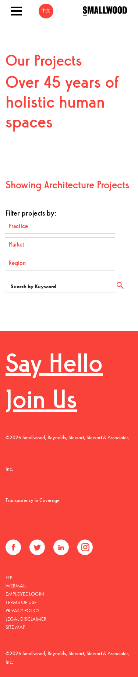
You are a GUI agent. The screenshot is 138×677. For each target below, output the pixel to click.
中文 (46, 11)
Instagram (85, 547)
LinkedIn (61, 547)
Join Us (41, 401)
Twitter (37, 547)
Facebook (13, 547)
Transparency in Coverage (33, 500)
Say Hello (54, 365)
